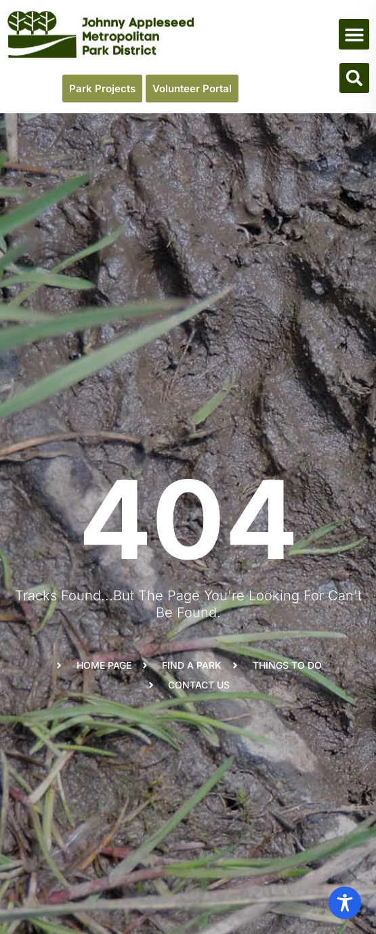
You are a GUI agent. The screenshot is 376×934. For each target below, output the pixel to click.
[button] (354, 34)
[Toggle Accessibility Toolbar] (344, 902)
